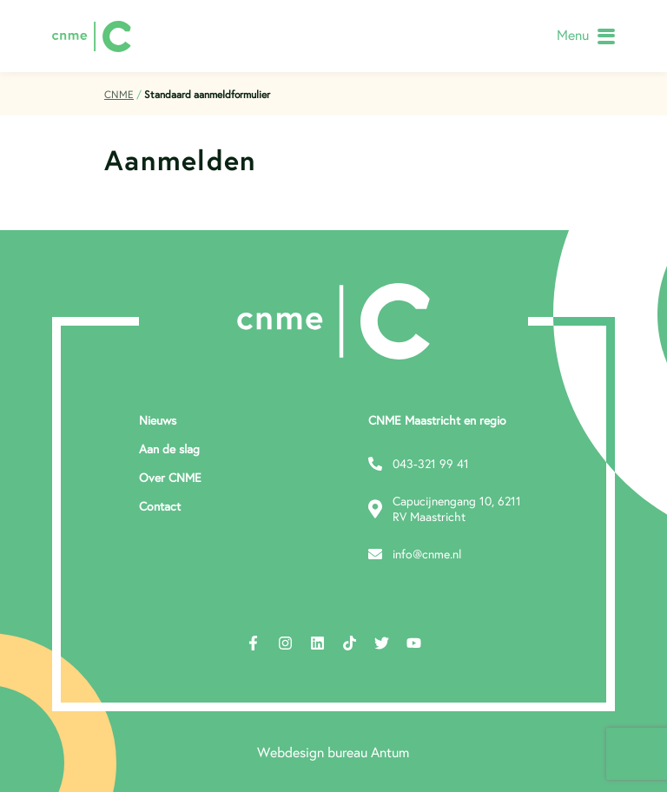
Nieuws (157, 420)
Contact (160, 506)
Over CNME (170, 477)
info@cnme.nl (414, 554)
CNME (119, 94)
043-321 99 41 (418, 464)
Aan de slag (169, 449)
